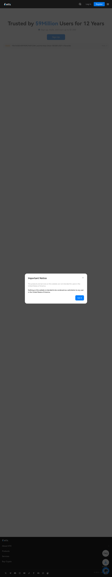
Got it (79, 298)
